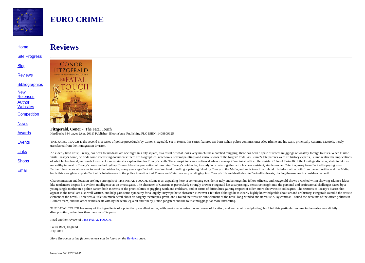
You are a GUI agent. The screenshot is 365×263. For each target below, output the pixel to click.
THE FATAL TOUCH (96, 219)
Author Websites (25, 104)
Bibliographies (30, 84)
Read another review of (66, 219)
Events (23, 142)
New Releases (25, 94)
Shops (23, 161)
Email (22, 170)
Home (22, 47)
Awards (24, 133)
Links (22, 151)
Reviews (25, 75)
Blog (21, 66)
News (22, 123)
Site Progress (29, 56)
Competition (28, 114)
